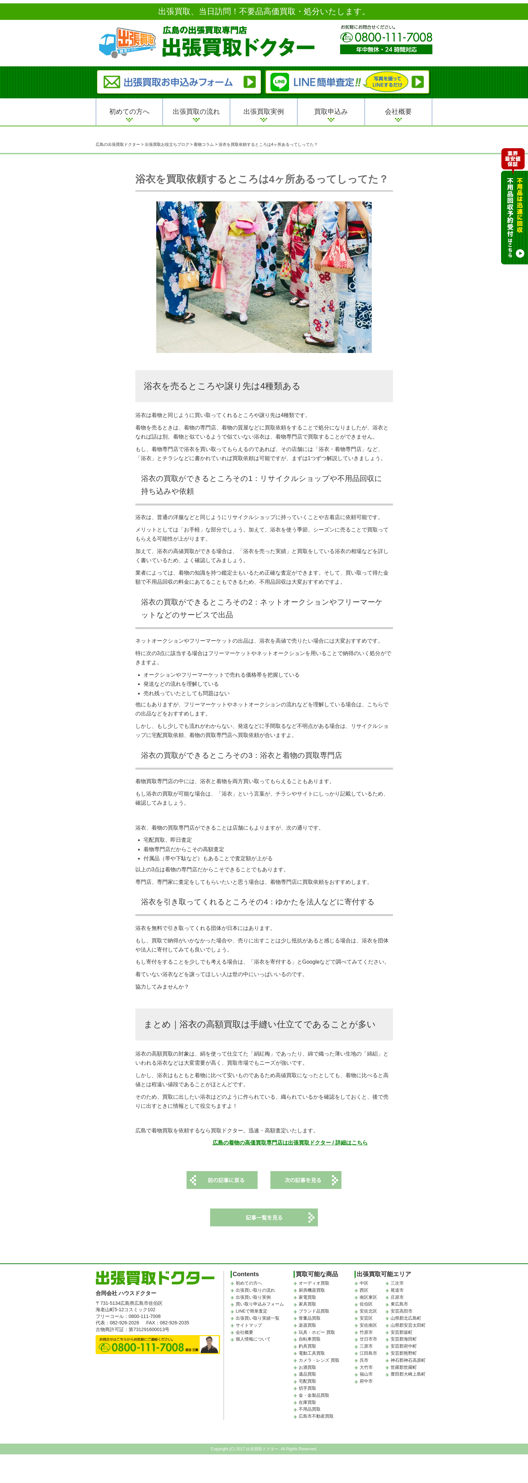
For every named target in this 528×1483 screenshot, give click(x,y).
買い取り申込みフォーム (260, 1304)
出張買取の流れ (196, 111)
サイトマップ (249, 1325)
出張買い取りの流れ (255, 1290)
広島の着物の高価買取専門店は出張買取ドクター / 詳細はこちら (290, 1143)
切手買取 (307, 1388)
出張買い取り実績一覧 (257, 1318)
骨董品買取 (310, 1318)
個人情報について (253, 1339)
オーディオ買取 (314, 1283)
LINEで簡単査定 (251, 1311)
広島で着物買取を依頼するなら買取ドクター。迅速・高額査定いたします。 (227, 1130)
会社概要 (398, 111)
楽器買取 (307, 1325)
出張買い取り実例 (253, 1297)
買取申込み (331, 111)
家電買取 (307, 1297)
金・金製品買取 (314, 1395)
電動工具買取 (312, 1353)
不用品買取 (310, 1409)
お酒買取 (307, 1367)
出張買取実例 (263, 111)
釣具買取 (307, 1346)
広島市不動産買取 (316, 1416)
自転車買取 (310, 1339)
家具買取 (307, 1304)
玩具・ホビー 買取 (317, 1332)
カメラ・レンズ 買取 (319, 1360)
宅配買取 (307, 1381)
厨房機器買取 (312, 1290)
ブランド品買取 (314, 1311)
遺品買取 (307, 1374)
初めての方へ (129, 111)
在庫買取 (307, 1402)
